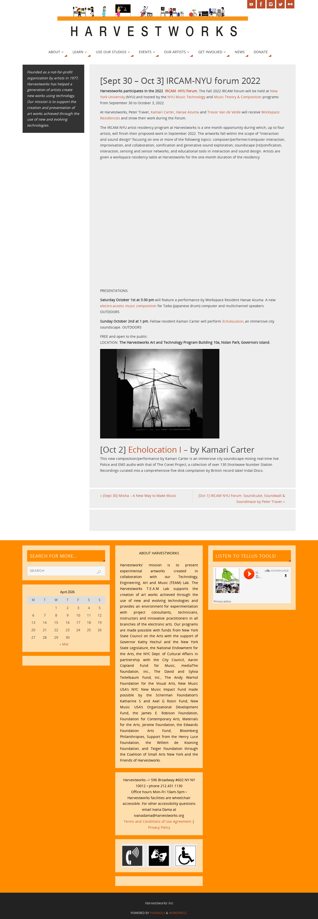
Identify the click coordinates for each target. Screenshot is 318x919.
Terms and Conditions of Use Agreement (157, 821)
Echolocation (232, 321)
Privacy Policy (159, 827)
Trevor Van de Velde (224, 112)
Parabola (157, 913)
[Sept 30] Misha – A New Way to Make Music (138, 495)
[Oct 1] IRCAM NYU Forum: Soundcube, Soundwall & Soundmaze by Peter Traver (242, 498)
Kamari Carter (162, 112)
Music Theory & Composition (238, 97)
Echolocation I (154, 449)
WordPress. (178, 913)
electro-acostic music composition (128, 305)
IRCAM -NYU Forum (181, 91)
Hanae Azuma (187, 112)
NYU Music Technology (186, 97)
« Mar (64, 644)
